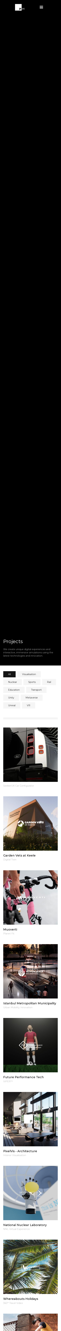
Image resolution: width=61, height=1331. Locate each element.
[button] (41, 7)
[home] (20, 7)
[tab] (9, 674)
